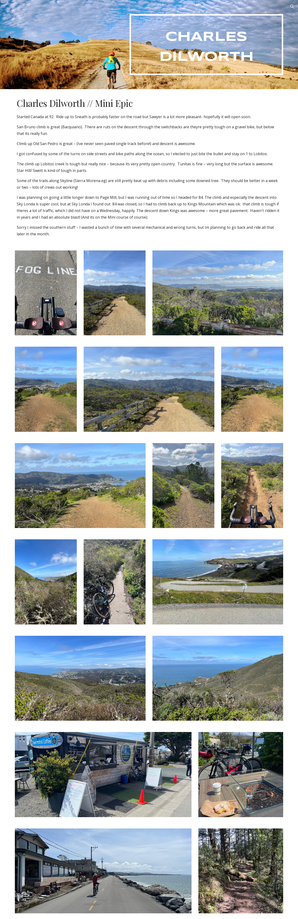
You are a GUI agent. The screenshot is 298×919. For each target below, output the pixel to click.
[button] (292, 6)
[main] (206, 44)
